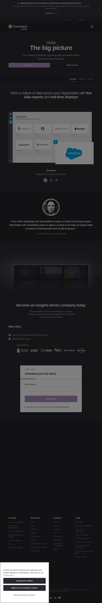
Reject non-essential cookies (24, 588)
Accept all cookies (24, 581)
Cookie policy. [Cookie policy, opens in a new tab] (8, 575)
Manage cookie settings (24, 595)
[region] (24, 582)
